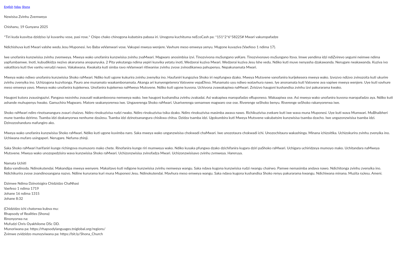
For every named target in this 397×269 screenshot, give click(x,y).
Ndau (17, 6)
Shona (26, 6)
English (8, 6)
